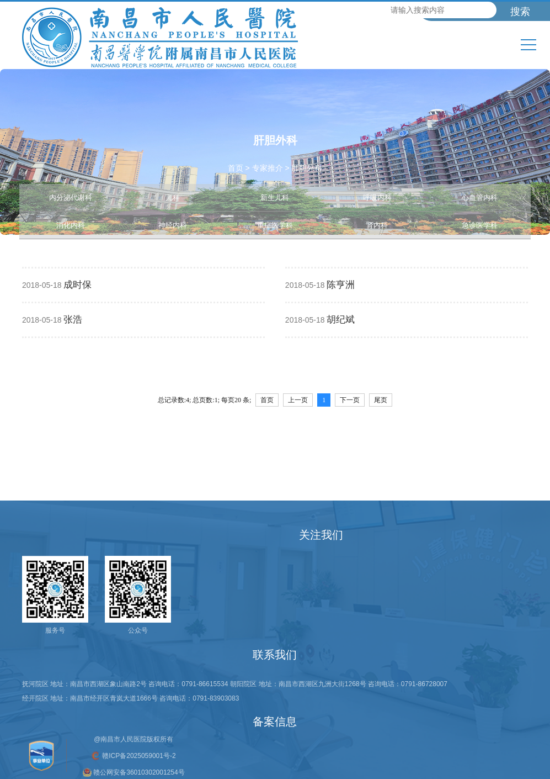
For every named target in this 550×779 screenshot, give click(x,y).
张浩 (72, 319)
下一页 (350, 400)
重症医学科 (275, 225)
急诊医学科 (480, 225)
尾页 (380, 400)
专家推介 (267, 168)
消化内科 (70, 225)
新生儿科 (274, 197)
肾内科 (377, 225)
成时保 (77, 285)
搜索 (520, 11)
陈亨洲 (341, 285)
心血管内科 (480, 197)
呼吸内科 (377, 197)
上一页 (298, 400)
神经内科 (172, 225)
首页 (235, 168)
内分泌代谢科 (70, 197)
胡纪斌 (341, 319)
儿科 (172, 197)
